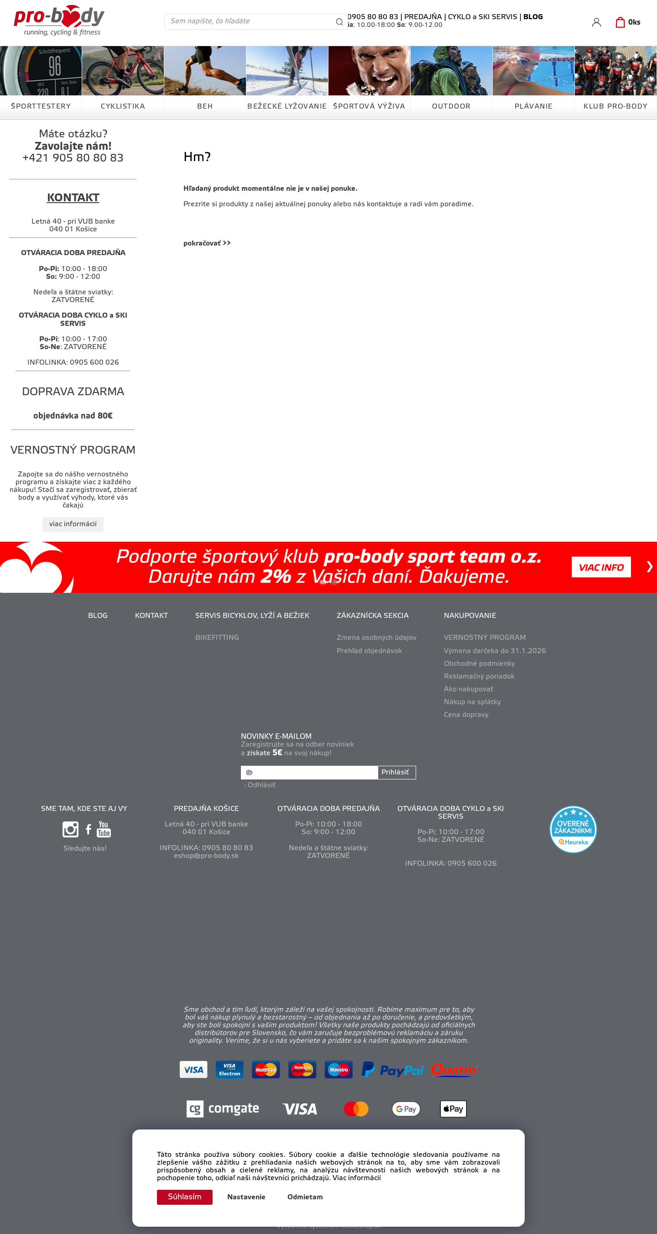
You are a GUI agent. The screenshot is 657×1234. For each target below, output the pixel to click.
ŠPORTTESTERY (41, 107)
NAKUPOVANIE (470, 616)
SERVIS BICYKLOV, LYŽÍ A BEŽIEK (252, 616)
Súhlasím (185, 1197)
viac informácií (73, 524)
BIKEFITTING (217, 638)
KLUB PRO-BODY (616, 107)
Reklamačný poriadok (479, 677)
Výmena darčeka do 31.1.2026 (495, 651)
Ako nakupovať (468, 689)
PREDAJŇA (423, 17)
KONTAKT (151, 616)
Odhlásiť (262, 784)
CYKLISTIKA (123, 107)
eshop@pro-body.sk (206, 855)
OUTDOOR (451, 107)
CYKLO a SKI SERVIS (482, 17)
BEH (205, 107)
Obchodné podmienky (479, 664)
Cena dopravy (466, 715)
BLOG (98, 616)
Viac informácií (357, 1178)
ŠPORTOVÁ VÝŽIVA (369, 107)
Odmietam (307, 1197)
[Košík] (626, 23)
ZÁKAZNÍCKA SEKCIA (373, 616)
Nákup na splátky (472, 702)
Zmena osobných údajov (377, 638)
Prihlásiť (394, 772)
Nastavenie (248, 1197)
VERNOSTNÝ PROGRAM (485, 638)
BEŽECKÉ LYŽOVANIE (287, 107)
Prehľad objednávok (369, 651)
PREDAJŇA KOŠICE (206, 808)
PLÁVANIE (534, 107)
